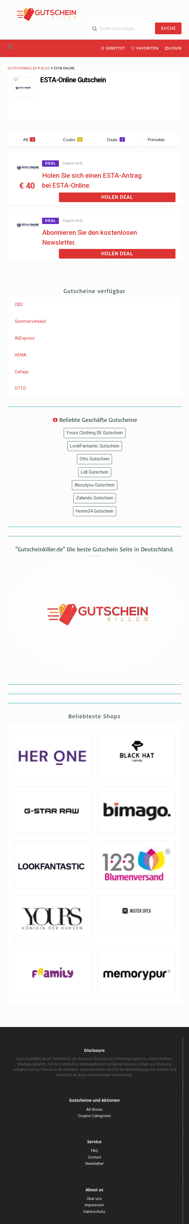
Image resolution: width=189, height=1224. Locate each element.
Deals (116, 139)
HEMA (20, 355)
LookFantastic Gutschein (94, 446)
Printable (160, 139)
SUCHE (168, 28)
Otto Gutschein (94, 459)
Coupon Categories (94, 1115)
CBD (19, 304)
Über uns (94, 1198)
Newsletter (94, 1163)
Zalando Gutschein (94, 498)
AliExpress (25, 338)
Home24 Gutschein (95, 511)
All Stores (94, 1109)
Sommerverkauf (30, 321)
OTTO (20, 388)
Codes (73, 139)
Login (172, 48)
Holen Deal (117, 197)
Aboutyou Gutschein (95, 485)
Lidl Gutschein (94, 472)
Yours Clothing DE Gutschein (94, 432)
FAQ (94, 1150)
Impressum (94, 1205)
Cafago (22, 371)
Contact (94, 1157)
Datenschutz (94, 1211)
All (29, 139)
